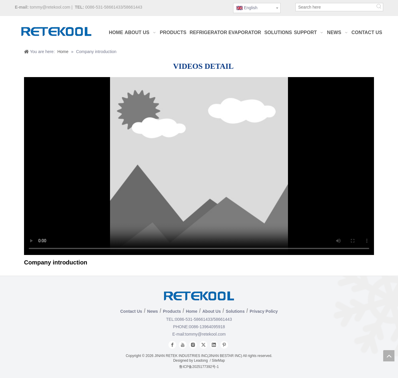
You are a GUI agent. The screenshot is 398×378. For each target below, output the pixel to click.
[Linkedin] (214, 345)
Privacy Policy (264, 311)
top (388, 355)
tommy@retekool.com (50, 7)
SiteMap (218, 360)
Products (172, 311)
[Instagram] (193, 345)
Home (192, 311)
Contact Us (131, 311)
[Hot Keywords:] (379, 7)
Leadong (201, 360)
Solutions (235, 311)
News (152, 311)
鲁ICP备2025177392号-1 (199, 367)
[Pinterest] (224, 345)
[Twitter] (203, 345)
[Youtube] (183, 345)
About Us (211, 311)
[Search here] (335, 7)
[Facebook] (172, 345)
